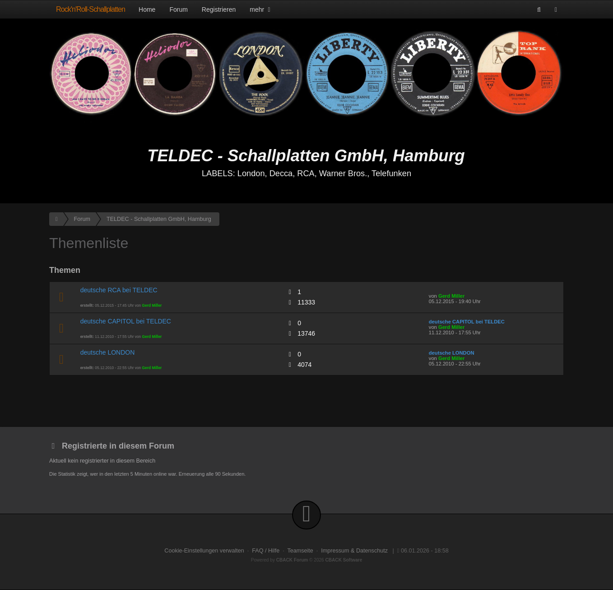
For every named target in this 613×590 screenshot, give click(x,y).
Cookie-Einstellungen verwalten (204, 551)
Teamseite (300, 551)
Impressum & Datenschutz (354, 551)
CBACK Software (343, 559)
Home (147, 9)
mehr (261, 9)
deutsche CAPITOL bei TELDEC (125, 321)
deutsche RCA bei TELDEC (119, 290)
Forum (178, 9)
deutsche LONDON (107, 352)
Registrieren (219, 9)
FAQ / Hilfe (265, 551)
